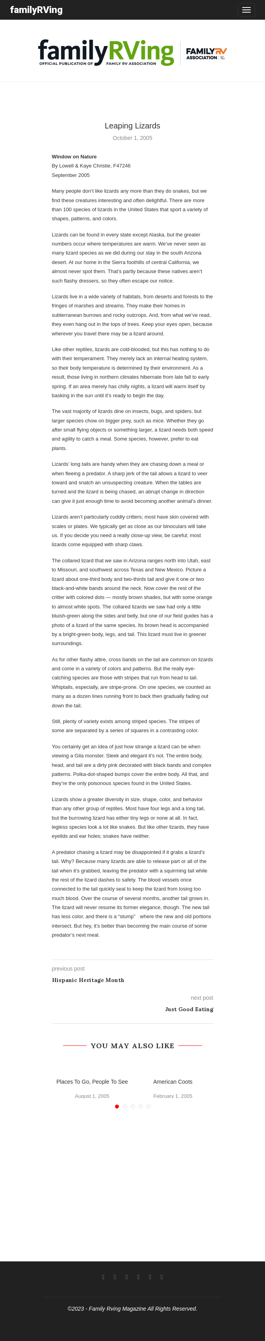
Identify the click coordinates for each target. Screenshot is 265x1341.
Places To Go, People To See (92, 1082)
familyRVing (36, 9)
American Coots (173, 1082)
